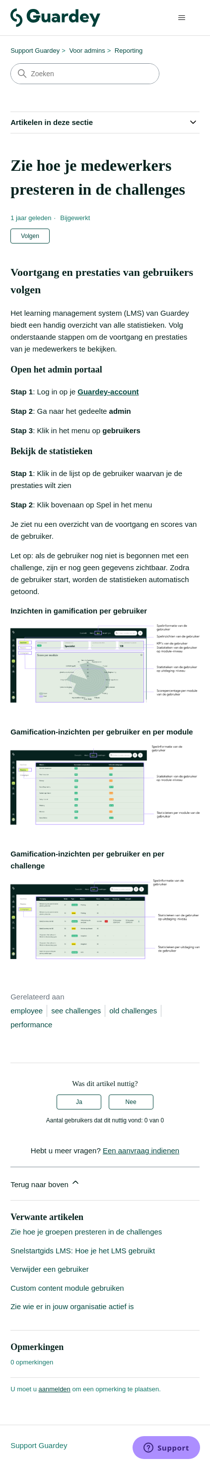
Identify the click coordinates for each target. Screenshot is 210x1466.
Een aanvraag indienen (141, 1150)
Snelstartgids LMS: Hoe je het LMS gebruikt (82, 1250)
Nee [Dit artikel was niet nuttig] (131, 1102)
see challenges (76, 1010)
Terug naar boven (45, 1183)
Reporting (128, 50)
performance (31, 1024)
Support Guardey (35, 50)
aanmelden (54, 1389)
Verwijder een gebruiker (49, 1269)
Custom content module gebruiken (67, 1288)
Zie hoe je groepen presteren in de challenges (86, 1231)
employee (26, 1010)
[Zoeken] (85, 74)
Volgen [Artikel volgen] (30, 236)
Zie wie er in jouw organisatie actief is (72, 1306)
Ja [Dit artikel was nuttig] (79, 1102)
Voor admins (87, 50)
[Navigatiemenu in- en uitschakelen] (182, 18)
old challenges (133, 1010)
